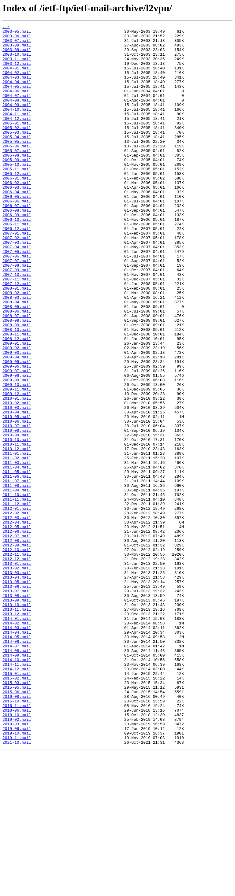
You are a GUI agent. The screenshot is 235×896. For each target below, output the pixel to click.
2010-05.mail (16, 495)
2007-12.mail (16, 336)
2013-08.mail (16, 710)
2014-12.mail (16, 798)
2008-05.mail (16, 363)
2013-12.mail (16, 732)
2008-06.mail (16, 369)
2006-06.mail (16, 236)
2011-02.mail (16, 545)
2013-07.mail (16, 704)
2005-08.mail (16, 181)
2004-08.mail (16, 115)
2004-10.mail (16, 126)
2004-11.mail (16, 132)
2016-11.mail (16, 842)
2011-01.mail (16, 539)
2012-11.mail (16, 660)
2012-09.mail (16, 649)
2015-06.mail (16, 825)
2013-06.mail (16, 699)
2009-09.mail (16, 451)
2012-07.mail (16, 638)
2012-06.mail (16, 633)
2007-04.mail (16, 291)
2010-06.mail (16, 501)
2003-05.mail (16, 33)
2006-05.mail (16, 231)
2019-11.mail (16, 880)
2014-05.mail (16, 759)
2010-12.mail (16, 534)
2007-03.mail (16, 286)
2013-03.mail (16, 682)
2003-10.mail (16, 60)
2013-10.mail (16, 721)
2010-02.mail (16, 479)
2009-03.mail (16, 418)
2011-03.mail (16, 550)
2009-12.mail (16, 468)
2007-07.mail (16, 308)
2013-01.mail (16, 671)
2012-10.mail (16, 655)
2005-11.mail (16, 198)
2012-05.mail (16, 627)
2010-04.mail (16, 490)
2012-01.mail (16, 605)
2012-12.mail (16, 666)
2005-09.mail (16, 187)
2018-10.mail (16, 853)
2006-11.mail (16, 264)
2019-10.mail (16, 875)
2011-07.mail (16, 572)
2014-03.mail (16, 748)
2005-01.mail (16, 143)
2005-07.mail (16, 176)
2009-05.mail (16, 429)
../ (5, 27)
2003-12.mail (16, 71)
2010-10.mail (16, 523)
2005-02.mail (16, 148)
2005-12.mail (16, 203)
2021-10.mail (16, 886)
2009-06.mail (16, 435)
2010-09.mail (16, 517)
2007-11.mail (16, 330)
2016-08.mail (16, 831)
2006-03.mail (16, 220)
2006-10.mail (16, 258)
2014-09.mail (16, 781)
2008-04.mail (16, 358)
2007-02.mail (16, 280)
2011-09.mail (16, 583)
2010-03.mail (16, 484)
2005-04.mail (16, 159)
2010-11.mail (16, 528)
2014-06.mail (16, 765)
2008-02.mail (16, 347)
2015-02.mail (16, 809)
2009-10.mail (16, 457)
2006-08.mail (16, 247)
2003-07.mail (16, 44)
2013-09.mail (16, 715)
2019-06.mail (16, 869)
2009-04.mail (16, 424)
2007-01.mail (16, 275)
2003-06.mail (16, 38)
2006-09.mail (16, 253)
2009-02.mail (16, 413)
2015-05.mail (16, 820)
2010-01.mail (16, 473)
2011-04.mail (16, 556)
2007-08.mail (16, 314)
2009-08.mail (16, 446)
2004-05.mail (16, 99)
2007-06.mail (16, 302)
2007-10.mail (16, 325)
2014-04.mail (16, 754)
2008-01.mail (16, 341)
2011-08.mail (16, 578)
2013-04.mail (16, 688)
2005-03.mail (16, 154)
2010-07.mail (16, 506)
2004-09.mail (16, 121)
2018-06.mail (16, 847)
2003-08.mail (16, 49)
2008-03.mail (16, 352)
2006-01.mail (16, 209)
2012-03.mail (16, 616)
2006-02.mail (16, 214)
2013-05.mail (16, 693)
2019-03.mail (16, 864)
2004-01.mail (16, 77)
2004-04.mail (16, 93)
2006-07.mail (16, 242)
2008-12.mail (16, 402)
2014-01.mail (16, 737)
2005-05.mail (16, 165)
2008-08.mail (16, 380)
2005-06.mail (16, 170)
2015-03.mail (16, 814)
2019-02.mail (16, 858)
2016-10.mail (16, 836)
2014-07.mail (16, 770)
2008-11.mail (16, 396)
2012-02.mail (16, 611)
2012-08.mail (16, 644)
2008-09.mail (16, 385)
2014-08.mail (16, 776)
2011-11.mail (16, 594)
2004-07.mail (16, 110)
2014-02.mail (16, 743)
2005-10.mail (16, 192)
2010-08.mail (16, 512)
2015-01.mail (16, 803)
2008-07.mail (16, 374)
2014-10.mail (16, 787)
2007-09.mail (16, 319)
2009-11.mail (16, 462)
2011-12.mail (16, 600)
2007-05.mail (16, 297)
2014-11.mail (16, 792)
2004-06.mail (16, 104)
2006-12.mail (16, 269)
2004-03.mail (16, 88)
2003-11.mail (16, 66)
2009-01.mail (16, 407)
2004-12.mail (16, 137)
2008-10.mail (16, 391)
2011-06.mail (16, 567)
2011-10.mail (16, 589)
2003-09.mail (16, 55)
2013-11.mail (16, 726)
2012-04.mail (16, 622)
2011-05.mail (16, 561)
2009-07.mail (16, 440)
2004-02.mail (16, 82)
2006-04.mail (16, 225)
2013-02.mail (16, 677)
